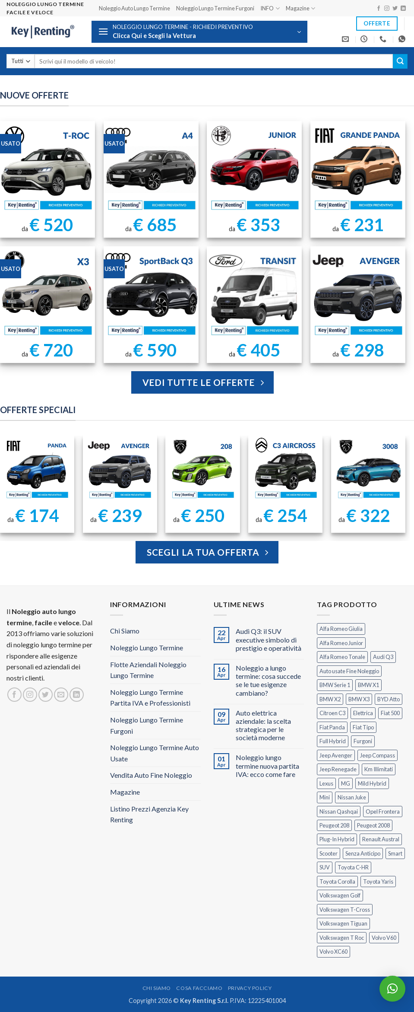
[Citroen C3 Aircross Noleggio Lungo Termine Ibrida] (285, 469)
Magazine (300, 8)
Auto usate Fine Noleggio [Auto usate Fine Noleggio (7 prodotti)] (349, 671)
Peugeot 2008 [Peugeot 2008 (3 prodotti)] (373, 825)
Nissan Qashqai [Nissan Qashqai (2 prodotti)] (338, 811)
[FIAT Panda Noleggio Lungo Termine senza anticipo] (36, 469)
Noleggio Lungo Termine (146, 647)
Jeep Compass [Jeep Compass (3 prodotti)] (377, 755)
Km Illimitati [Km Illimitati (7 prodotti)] (378, 769)
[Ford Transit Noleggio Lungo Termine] (254, 293)
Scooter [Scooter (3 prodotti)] (328, 853)
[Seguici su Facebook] (378, 9)
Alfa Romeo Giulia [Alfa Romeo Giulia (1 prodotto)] (341, 628)
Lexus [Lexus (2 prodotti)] (326, 783)
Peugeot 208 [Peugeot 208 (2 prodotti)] (334, 825)
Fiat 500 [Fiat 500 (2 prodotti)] (390, 713)
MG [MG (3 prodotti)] (345, 783)
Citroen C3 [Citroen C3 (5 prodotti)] (332, 713)
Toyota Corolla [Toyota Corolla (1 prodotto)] (337, 881)
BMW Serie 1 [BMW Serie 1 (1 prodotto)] (334, 684)
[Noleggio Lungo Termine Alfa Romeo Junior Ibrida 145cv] (254, 168)
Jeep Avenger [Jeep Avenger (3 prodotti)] (335, 755)
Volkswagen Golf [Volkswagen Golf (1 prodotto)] (339, 895)
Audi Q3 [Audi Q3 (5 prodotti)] (383, 656)
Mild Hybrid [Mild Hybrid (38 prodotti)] (372, 783)
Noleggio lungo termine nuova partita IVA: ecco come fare (267, 765)
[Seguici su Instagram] (386, 9)
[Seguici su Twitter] (395, 9)
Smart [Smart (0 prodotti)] (395, 853)
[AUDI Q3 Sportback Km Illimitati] (151, 293)
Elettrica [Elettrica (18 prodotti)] (363, 713)
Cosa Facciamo (199, 988)
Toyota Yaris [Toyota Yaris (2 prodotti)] (378, 881)
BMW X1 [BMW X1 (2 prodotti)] (368, 684)
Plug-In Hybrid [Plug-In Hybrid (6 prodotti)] (336, 839)
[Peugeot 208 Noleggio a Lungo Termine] (202, 469)
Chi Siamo (124, 631)
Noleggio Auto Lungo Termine (134, 8)
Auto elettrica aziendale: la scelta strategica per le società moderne (263, 725)
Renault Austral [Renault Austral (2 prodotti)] (380, 839)
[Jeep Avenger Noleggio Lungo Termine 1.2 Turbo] (357, 293)
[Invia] (400, 61)
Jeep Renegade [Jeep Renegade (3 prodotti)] (338, 769)
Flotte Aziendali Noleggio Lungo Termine (148, 670)
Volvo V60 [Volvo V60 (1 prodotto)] (384, 937)
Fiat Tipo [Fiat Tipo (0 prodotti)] (363, 727)
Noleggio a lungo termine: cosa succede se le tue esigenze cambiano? (268, 680)
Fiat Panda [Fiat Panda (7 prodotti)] (332, 727)
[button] (199, 32)
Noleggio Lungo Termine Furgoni (215, 8)
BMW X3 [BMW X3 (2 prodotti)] (359, 699)
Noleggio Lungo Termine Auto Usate (154, 753)
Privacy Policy (250, 988)
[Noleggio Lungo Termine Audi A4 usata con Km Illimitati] (151, 168)
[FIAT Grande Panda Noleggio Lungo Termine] (357, 168)
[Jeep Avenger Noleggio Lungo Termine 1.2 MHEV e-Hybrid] (119, 469)
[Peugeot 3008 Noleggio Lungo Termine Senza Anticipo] (368, 469)
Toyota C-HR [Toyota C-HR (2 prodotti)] (353, 867)
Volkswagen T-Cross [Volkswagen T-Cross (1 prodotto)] (344, 909)
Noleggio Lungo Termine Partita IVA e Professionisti (150, 697)
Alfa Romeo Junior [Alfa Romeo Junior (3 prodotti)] (341, 643)
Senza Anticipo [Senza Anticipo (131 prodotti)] (362, 853)
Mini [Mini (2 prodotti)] (324, 797)
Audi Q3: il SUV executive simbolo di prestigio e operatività (268, 639)
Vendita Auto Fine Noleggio (151, 775)
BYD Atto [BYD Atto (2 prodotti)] (388, 699)
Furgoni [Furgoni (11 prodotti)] (363, 741)
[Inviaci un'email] (61, 694)
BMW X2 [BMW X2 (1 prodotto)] (330, 699)
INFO (269, 8)
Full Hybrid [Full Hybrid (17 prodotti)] (332, 741)
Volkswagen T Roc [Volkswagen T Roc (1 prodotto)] (341, 937)
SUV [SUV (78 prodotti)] (324, 867)
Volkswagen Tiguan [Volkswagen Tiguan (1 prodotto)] (343, 923)
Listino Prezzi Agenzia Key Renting (149, 814)
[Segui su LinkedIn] (403, 9)
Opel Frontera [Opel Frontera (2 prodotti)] (383, 811)
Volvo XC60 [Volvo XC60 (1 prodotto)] (333, 951)
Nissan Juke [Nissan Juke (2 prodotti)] (352, 797)
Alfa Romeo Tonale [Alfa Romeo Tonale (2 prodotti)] (342, 656)
